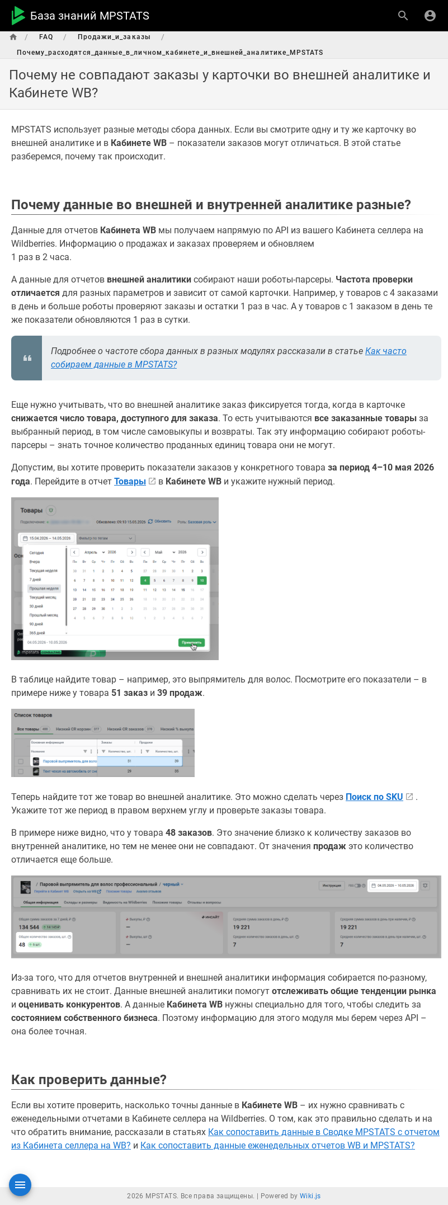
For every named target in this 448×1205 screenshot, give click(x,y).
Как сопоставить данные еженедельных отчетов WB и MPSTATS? (277, 1145)
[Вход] (430, 15)
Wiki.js (310, 1196)
